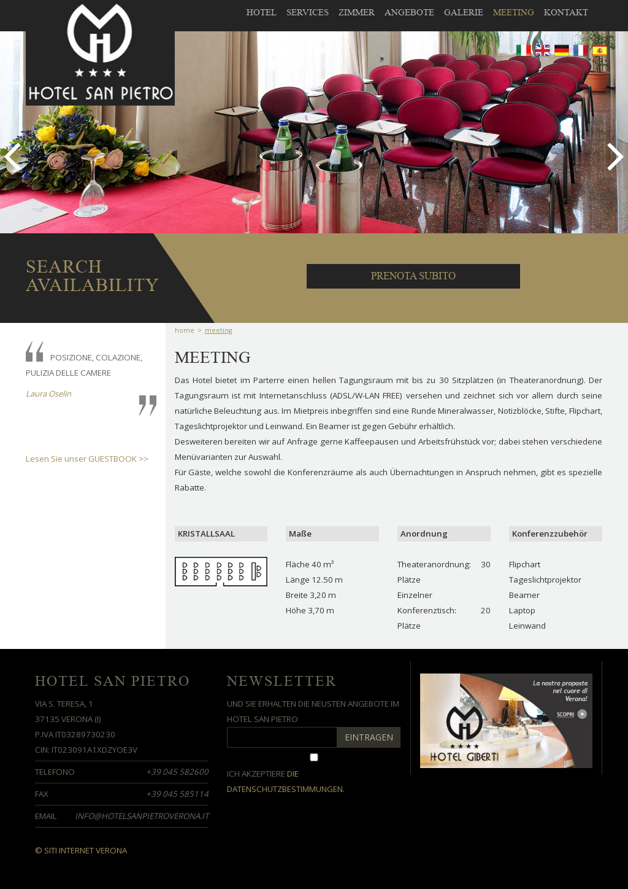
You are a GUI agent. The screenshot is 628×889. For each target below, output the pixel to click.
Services (307, 12)
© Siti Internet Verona (81, 850)
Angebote (409, 12)
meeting (513, 12)
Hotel (262, 12)
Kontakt (566, 12)
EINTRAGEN (369, 737)
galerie (463, 12)
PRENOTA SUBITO (413, 276)
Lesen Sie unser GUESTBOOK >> (87, 458)
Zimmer (357, 12)
